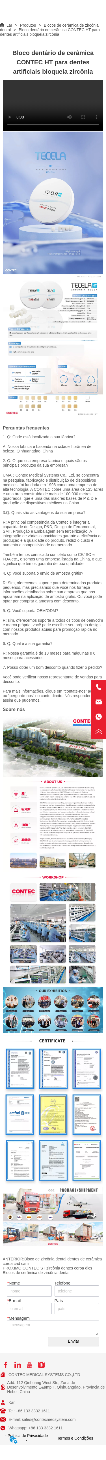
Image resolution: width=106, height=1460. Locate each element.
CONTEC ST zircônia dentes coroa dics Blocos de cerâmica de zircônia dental (47, 1270)
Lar (9, 25)
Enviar (73, 1341)
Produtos (28, 25)
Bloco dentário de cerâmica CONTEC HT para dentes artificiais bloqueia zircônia (50, 32)
